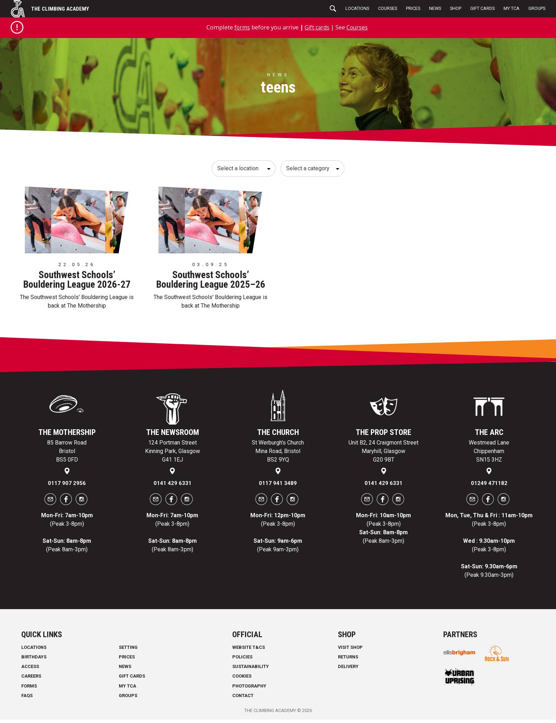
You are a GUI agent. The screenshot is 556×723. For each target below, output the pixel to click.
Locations (357, 8)
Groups (536, 8)
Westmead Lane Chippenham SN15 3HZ (489, 455)
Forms (29, 689)
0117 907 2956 (67, 486)
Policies (242, 660)
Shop (455, 8)
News (435, 8)
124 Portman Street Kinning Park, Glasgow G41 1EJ (172, 455)
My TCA (511, 8)
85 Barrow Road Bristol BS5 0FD (67, 455)
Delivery (348, 670)
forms (240, 27)
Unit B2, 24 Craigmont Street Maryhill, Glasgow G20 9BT (383, 455)
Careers (31, 679)
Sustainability (250, 670)
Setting (128, 650)
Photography (249, 689)
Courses (387, 8)
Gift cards (317, 27)
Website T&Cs (248, 650)
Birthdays (33, 660)
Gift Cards (482, 8)
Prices (413, 8)
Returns (348, 660)
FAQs (27, 699)
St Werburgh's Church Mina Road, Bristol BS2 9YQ (278, 455)
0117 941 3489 (278, 486)
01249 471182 (489, 486)
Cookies (241, 679)
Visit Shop (350, 650)
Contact (243, 699)
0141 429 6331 (172, 486)
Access (30, 670)
